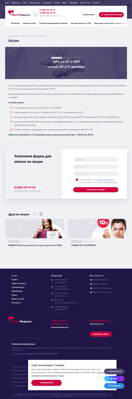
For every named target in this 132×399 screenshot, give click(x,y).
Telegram (114, 386)
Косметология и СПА (81, 23)
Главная (11, 36)
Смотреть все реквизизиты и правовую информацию (35, 353)
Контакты (96, 3)
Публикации (73, 3)
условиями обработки (104, 180)
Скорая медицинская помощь (53, 23)
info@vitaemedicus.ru (100, 321)
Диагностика (29, 23)
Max (114, 379)
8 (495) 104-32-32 (47, 13)
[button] (41, 214)
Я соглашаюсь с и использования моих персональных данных (96, 181)
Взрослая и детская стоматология (111, 23)
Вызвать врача (88, 15)
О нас (7, 3)
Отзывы (57, 3)
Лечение (15, 23)
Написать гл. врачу (100, 334)
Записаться (114, 371)
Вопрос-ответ (85, 3)
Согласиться (46, 383)
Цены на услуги (35, 3)
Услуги (24, 3)
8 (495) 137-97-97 (47, 10)
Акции (64, 3)
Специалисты (47, 3)
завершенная (56, 58)
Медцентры (15, 3)
